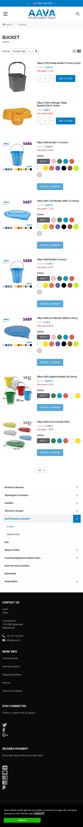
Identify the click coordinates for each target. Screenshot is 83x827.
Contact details (10, 658)
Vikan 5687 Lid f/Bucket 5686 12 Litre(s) (58, 201)
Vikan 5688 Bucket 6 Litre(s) (51, 259)
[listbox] (21, 51)
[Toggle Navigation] (5, 14)
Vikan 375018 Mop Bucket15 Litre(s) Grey (59, 63)
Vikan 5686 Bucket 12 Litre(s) (52, 142)
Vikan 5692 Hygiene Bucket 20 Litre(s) (57, 376)
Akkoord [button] (22, 820)
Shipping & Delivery (12, 674)
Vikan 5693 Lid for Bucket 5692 (53, 421)
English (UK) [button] (42, 3)
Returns (6, 682)
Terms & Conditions (12, 691)
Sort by (6, 51)
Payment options (11, 666)
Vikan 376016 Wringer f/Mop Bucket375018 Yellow (52, 104)
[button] (28, 3)
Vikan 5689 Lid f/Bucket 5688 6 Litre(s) (57, 318)
